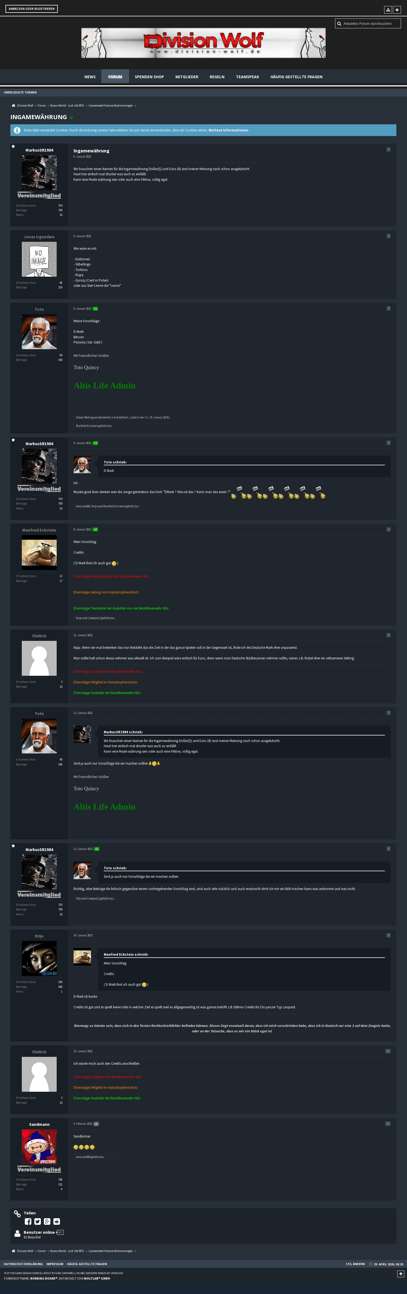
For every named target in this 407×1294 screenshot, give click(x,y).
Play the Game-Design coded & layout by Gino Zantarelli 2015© (44, 1273)
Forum (115, 76)
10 (388, 1051)
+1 (95, 308)
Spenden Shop (149, 76)
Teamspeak (247, 76)
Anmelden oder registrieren (31, 9)
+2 (95, 529)
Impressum (55, 1264)
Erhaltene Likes (25, 205)
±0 (96, 1124)
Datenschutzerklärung (23, 1264)
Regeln (217, 76)
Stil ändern (355, 1264)
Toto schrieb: (115, 462)
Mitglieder (186, 76)
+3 (95, 443)
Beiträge (21, 210)
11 (388, 1124)
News (90, 76)
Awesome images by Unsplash (104, 1273)
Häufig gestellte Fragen (297, 76)
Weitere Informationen (228, 130)
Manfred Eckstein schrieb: (126, 954)
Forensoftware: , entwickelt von (57, 1278)
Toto (146, 417)
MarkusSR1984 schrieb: (123, 732)
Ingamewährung (38, 117)
